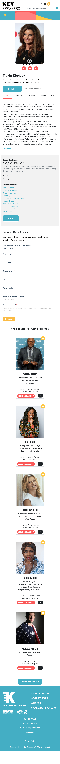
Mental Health (8, 201)
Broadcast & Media (10, 193)
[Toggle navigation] (55, 4)
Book (10, 218)
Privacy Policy (30, 741)
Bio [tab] (7, 96)
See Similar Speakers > (32, 89)
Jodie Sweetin (30, 509)
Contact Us (30, 732)
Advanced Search (30, 681)
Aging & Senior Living (11, 190)
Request (12, 88)
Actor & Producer (9, 188)
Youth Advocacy (9, 211)
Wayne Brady (30, 373)
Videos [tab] (32, 96)
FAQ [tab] (52, 96)
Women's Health (9, 209)
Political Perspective (11, 206)
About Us (36, 703)
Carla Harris (30, 578)
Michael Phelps (30, 648)
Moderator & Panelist (11, 203)
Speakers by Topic (40, 693)
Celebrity (6, 196)
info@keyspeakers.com (31, 728)
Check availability (26, 396)
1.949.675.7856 (31, 723)
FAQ (30, 736)
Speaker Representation (44, 708)
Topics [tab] (19, 96)
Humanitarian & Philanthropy (14, 198)
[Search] (40, 8)
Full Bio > (7, 148)
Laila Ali (30, 441)
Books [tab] (44, 96)
